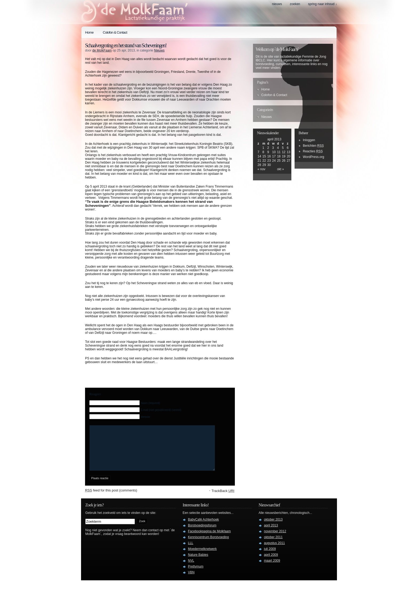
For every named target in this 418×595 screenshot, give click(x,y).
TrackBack (222, 499)
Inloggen (309, 140)
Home (89, 32)
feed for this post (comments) (111, 498)
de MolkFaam (102, 50)
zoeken (295, 4)
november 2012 (275, 539)
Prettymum (195, 574)
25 (278, 160)
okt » (280, 169)
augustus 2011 (274, 551)
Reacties (313, 151)
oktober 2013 (273, 527)
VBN (191, 580)
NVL (191, 568)
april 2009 (271, 563)
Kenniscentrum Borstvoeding (208, 545)
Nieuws (277, 4)
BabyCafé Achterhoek (203, 527)
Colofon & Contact (115, 32)
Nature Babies (198, 563)
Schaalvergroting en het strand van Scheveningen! (125, 45)
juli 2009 (270, 557)
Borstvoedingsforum (202, 533)
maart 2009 (272, 568)
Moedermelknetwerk (202, 557)
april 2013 (271, 533)
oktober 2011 (273, 545)
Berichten (313, 146)
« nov (261, 169)
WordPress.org (313, 157)
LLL (190, 551)
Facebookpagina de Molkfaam (209, 539)
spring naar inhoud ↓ (322, 4)
